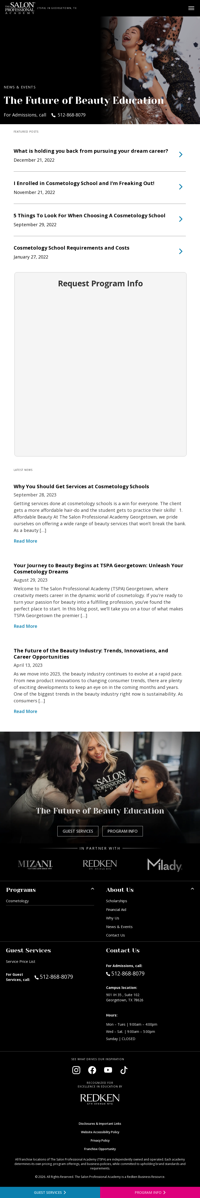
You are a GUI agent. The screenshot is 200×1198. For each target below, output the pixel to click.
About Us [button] (120, 889)
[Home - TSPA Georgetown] (20, 8)
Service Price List (20, 961)
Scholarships (116, 900)
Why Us (112, 917)
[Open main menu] (191, 8)
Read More (25, 541)
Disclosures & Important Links (100, 1124)
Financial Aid (116, 909)
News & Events (119, 926)
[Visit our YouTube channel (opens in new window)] (108, 1070)
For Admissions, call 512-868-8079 (44, 115)
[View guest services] (50, 1192)
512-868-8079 (64, 976)
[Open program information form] (150, 1192)
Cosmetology (17, 900)
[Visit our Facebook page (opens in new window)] (92, 1070)
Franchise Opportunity (100, 1149)
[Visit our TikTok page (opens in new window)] (124, 1070)
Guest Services (78, 831)
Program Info (123, 831)
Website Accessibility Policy (100, 1132)
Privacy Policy (100, 1140)
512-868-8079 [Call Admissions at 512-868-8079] (125, 973)
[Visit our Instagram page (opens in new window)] (76, 1070)
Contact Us (115, 935)
